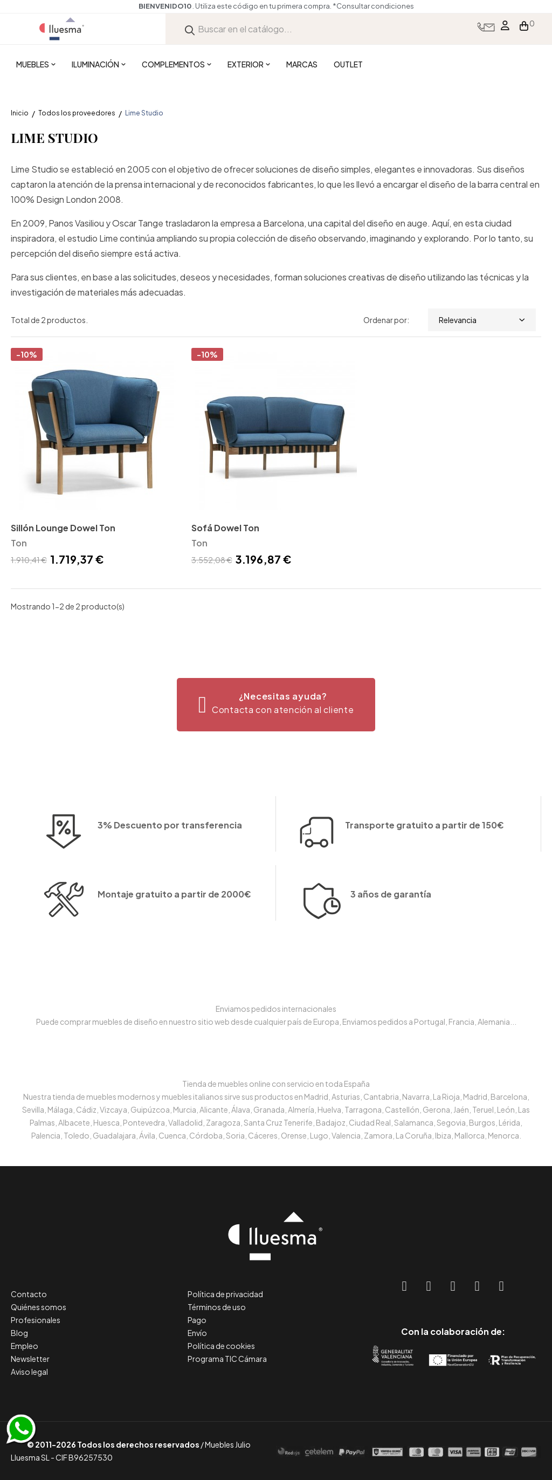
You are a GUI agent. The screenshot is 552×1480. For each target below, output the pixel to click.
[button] (276, 704)
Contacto (29, 1294)
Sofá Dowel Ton (225, 527)
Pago (197, 1320)
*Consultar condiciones (373, 6)
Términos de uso (217, 1307)
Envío (197, 1333)
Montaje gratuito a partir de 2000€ (174, 921)
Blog (19, 1333)
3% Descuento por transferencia (170, 852)
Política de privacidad (225, 1294)
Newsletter (30, 1358)
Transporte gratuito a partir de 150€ (424, 798)
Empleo (24, 1346)
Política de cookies (221, 1346)
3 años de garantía (390, 921)
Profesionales (35, 1320)
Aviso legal (29, 1371)
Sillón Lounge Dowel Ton (63, 527)
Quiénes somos (38, 1307)
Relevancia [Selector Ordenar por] (482, 320)
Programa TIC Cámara (227, 1358)
